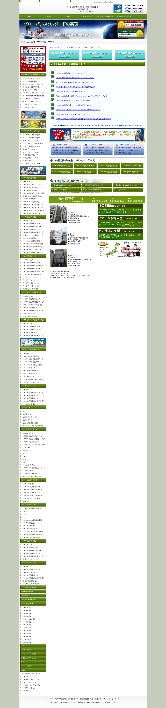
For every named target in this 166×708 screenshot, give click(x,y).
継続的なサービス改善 (30, 289)
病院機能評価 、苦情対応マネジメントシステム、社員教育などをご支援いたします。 (120, 236)
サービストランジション (31, 283)
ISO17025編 (27, 631)
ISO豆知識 (24, 595)
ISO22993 (124, 125)
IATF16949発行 (28, 471)
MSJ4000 (26, 501)
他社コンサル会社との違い (32, 78)
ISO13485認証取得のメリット (33, 392)
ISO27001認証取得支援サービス (34, 302)
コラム (23, 646)
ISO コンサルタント (30, 682)
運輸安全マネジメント (30, 559)
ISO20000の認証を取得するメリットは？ (70, 73)
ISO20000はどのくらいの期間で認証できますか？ (73, 114)
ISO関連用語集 (26, 650)
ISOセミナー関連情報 (28, 654)
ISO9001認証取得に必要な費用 (33, 193)
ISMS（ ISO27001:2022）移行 (33, 305)
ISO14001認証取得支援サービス (34, 226)
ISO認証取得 (61, 699)
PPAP (25, 453)
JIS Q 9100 (131, 125)
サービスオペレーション (31, 286)
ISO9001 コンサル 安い (32, 685)
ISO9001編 (26, 607)
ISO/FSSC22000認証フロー (32, 362)
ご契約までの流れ (29, 107)
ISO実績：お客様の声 (105, 17)
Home (23, 670)
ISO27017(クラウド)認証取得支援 (32, 320)
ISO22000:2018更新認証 (31, 371)
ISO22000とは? (28, 353)
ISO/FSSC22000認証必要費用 (32, 365)
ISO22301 (118, 125)
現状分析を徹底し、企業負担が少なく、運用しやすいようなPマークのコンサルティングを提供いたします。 (120, 223)
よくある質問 (86, 17)
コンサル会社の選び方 (28, 587)
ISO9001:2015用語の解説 (31, 202)
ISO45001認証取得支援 (29, 563)
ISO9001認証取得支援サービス (33, 187)
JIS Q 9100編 (27, 639)
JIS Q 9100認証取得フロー (32, 492)
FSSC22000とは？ (29, 368)
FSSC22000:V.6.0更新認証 (31, 373)
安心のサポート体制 (30, 90)
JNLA (25, 511)
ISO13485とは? (28, 389)
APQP (25, 450)
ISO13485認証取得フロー (31, 398)
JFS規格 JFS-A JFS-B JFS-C (32, 382)
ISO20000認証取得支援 (29, 256)
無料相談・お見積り (124, 17)
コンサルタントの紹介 (30, 104)
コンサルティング (88, 42)
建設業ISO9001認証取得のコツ (33, 196)
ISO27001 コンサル (29, 688)
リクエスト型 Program (31, 140)
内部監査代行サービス (30, 158)
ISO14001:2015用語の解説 (31, 241)
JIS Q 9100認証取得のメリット (33, 487)
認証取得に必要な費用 (30, 423)
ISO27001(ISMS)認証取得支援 (31, 292)
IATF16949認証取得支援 (29, 429)
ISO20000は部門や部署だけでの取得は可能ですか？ (73, 105)
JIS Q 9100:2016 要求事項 (31, 498)
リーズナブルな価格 (126, 145)
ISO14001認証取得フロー (31, 229)
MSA (24, 462)
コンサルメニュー (95, 145)
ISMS (72, 125)
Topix (23, 662)
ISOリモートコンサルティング (33, 93)
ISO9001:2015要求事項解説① (33, 205)
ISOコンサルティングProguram (31, 131)
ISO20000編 (27, 616)
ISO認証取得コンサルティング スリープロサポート (38, 8)
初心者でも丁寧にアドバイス (33, 84)
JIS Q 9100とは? (28, 484)
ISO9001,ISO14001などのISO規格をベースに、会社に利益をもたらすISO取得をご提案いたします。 (120, 211)
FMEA (25, 456)
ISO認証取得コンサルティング (29, 1)
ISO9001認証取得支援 (28, 178)
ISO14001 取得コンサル (31, 679)
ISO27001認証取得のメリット (33, 299)
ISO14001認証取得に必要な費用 (34, 232)
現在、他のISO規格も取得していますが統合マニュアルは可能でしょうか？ (81, 96)
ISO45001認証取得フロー (31, 575)
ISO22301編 (27, 633)
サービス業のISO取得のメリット (95, 190)
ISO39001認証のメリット (31, 548)
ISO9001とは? (27, 182)
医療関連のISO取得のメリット (63, 190)
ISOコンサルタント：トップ (57, 47)
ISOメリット (27, 691)
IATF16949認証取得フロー (32, 442)
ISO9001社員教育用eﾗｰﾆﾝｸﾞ (32, 213)
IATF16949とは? (28, 433)
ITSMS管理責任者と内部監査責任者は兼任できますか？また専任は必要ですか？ (83, 119)
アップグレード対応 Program (33, 143)
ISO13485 (90, 125)
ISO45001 (97, 125)
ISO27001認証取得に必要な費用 (34, 310)
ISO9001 (25, 676)
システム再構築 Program (31, 146)
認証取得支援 (25, 407)
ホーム (28, 17)
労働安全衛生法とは (30, 581)
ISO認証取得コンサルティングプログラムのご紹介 (54, 1)
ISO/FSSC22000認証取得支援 (31, 349)
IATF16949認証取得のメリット (33, 436)
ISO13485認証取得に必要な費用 (34, 401)
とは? (25, 411)
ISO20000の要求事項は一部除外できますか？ (71, 91)
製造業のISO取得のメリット (62, 185)
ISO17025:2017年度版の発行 (32, 534)
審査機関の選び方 (27, 591)
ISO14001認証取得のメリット (33, 224)
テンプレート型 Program (31, 138)
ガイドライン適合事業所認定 (33, 426)
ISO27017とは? (28, 324)
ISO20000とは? (28, 260)
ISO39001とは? (28, 545)
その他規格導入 (72, 699)
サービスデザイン (29, 280)
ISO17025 (111, 125)
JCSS (24, 514)
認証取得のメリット (30, 414)
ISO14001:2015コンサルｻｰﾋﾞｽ (33, 250)
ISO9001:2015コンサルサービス (33, 210)
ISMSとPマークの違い (30, 313)
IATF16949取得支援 (84, 172)
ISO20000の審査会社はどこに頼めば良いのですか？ (73, 100)
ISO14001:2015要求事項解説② (33, 247)
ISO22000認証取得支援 (132, 166)
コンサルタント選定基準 (31, 99)
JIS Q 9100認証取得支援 (29, 480)
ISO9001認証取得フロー (31, 190)
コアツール (27, 447)
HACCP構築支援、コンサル (32, 376)
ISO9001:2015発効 (29, 199)
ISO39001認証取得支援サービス (34, 550)
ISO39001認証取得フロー (31, 553)
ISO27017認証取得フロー (31, 332)
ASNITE (25, 517)
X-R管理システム (29, 465)
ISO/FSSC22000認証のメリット (33, 356)
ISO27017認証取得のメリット (33, 327)
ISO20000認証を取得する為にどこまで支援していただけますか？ (78, 110)
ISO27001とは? (28, 296)
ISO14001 (66, 125)
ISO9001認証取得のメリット (32, 184)
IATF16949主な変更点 (30, 473)
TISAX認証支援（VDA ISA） (33, 476)
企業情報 (48, 17)
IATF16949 (103, 125)
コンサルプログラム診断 (31, 164)
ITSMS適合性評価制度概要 (32, 274)
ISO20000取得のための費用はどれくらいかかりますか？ (75, 78)
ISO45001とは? (28, 566)
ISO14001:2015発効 (29, 238)
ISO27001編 (27, 613)
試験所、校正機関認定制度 (32, 508)
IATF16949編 (27, 628)
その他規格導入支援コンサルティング (81, 1)
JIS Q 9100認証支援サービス (32, 489)
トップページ (51, 699)
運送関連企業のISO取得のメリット (126, 185)
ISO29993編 (27, 636)
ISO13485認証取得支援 (29, 386)
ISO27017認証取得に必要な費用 (34, 335)
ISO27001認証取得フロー (31, 308)
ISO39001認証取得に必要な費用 (34, 556)
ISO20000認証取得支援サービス (34, 266)
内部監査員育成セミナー (31, 155)
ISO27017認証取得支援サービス (34, 329)
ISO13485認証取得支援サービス (34, 395)
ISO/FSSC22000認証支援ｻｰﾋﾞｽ (33, 359)
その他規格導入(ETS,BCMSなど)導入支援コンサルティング (91, 702)
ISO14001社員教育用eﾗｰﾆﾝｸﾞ (32, 252)
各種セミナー (27, 161)
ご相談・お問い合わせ (28, 658)
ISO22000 (84, 125)
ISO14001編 (27, 610)
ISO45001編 (27, 625)
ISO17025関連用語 (29, 523)
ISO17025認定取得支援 (29, 505)
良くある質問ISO (27, 604)
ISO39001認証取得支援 (29, 541)
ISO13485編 (27, 622)
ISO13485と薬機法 (29, 404)
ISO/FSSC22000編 (29, 619)
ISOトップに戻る (27, 666)
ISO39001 (138, 125)
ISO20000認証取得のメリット (33, 263)
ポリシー (98, 1)
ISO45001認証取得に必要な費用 (34, 578)
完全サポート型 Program (31, 135)
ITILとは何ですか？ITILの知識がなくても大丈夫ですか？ (75, 87)
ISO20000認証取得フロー (31, 268)
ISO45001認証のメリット (31, 569)
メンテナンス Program (31, 152)
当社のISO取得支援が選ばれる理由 (33, 74)
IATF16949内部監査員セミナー (33, 468)
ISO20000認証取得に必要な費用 (34, 271)
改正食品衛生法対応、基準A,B (33, 379)
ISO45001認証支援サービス (32, 572)
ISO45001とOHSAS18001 (31, 584)
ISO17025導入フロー (30, 526)
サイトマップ (108, 1)
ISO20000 (77, 125)
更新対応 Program (29, 149)
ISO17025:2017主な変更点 (31, 537)
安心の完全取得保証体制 (31, 87)
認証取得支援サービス (30, 417)
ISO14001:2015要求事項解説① (33, 244)
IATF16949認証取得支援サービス (34, 439)
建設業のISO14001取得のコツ (33, 235)
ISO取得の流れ (120, 190)
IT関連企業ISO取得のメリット (94, 185)
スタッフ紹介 (61, 145)
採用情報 (67, 17)
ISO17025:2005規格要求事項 (32, 520)
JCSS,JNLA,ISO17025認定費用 (33, 532)
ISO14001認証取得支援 (29, 217)
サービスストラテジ (30, 277)
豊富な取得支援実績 (30, 81)
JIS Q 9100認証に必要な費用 (32, 495)
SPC (24, 459)
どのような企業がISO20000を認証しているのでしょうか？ (76, 82)
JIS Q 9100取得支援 (131, 172)
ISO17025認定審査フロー (31, 529)
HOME (55, 125)
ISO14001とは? (28, 221)
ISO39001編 (27, 642)
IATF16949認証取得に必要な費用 (34, 445)
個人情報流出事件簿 (30, 316)
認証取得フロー (28, 420)
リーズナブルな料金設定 (31, 101)
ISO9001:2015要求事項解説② (33, 208)
